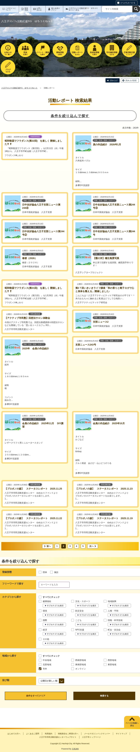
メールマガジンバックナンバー (97, 734)
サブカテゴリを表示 (55, 606)
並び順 (5, 680)
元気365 (75, 749)
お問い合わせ (39, 9)
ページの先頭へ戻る (132, 724)
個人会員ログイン (55, 9)
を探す (25, 53)
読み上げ (114, 80)
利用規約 (48, 734)
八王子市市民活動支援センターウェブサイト (57, 737)
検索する (104, 696)
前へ (49, 546)
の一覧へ (8, 53)
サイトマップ (121, 734)
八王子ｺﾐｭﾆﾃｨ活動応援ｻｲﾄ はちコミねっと (19, 88)
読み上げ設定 (131, 80)
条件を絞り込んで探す (70, 116)
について (129, 53)
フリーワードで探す (13, 583)
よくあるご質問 (32, 734)
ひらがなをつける (127, 3)
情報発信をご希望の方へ (68, 734)
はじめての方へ (13, 734)
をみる (77, 53)
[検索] (136, 9)
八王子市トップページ (91, 737)
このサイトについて (11, 9)
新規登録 (26, 9)
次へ (91, 546)
